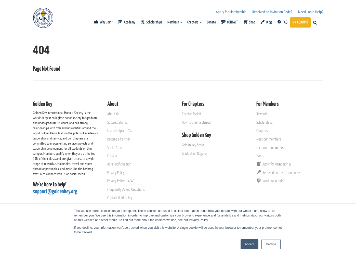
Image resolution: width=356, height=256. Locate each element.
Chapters (194, 22)
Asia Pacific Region (119, 164)
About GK (113, 114)
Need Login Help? (310, 11)
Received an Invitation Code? (272, 11)
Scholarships (264, 122)
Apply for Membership (231, 11)
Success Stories (117, 122)
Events (260, 156)
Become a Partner (118, 139)
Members (174, 22)
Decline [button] (271, 244)
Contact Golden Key (120, 198)
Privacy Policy (116, 173)
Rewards (262, 114)
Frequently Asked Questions (126, 189)
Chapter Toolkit (191, 114)
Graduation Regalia (194, 154)
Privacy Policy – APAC (120, 181)
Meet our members (268, 139)
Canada (112, 156)
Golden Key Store (193, 145)
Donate (211, 22)
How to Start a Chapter (197, 122)
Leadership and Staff (120, 131)
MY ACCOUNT (300, 22)
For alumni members (270, 148)
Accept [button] (249, 244)
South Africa (115, 148)
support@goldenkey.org (55, 192)
